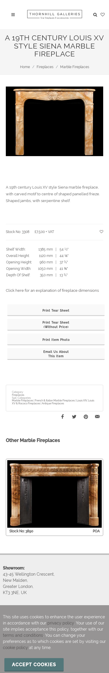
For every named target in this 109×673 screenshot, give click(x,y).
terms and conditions (23, 635)
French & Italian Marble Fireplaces (55, 400)
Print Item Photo (56, 339)
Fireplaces (45, 67)
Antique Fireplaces (53, 403)
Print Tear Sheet (55, 310)
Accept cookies (34, 664)
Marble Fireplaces (74, 67)
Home (25, 67)
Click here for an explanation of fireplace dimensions (52, 290)
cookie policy (15, 647)
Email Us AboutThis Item (56, 354)
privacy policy (60, 623)
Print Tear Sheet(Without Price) (55, 325)
